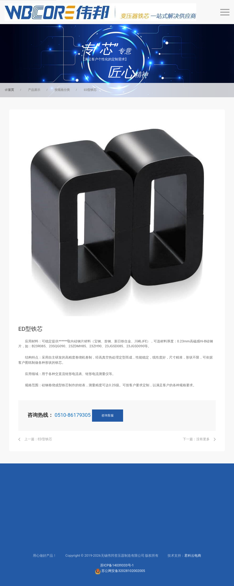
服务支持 (91, 523)
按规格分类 (62, 89)
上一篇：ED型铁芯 (35, 439)
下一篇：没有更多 (199, 439)
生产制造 (128, 539)
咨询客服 (107, 415)
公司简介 (128, 523)
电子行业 (53, 547)
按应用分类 (17, 531)
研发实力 (128, 531)
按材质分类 (17, 539)
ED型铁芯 (90, 89)
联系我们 (128, 547)
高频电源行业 (57, 531)
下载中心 (91, 531)
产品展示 (34, 89)
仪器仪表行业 (57, 539)
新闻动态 (128, 555)
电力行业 (53, 523)
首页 (11, 89)
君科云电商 (192, 575)
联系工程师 (92, 539)
